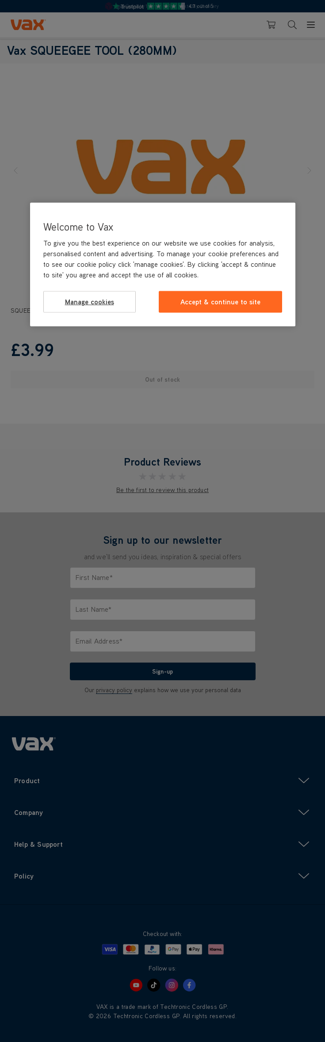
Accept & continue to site (220, 301)
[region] (162, 264)
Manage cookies (89, 301)
